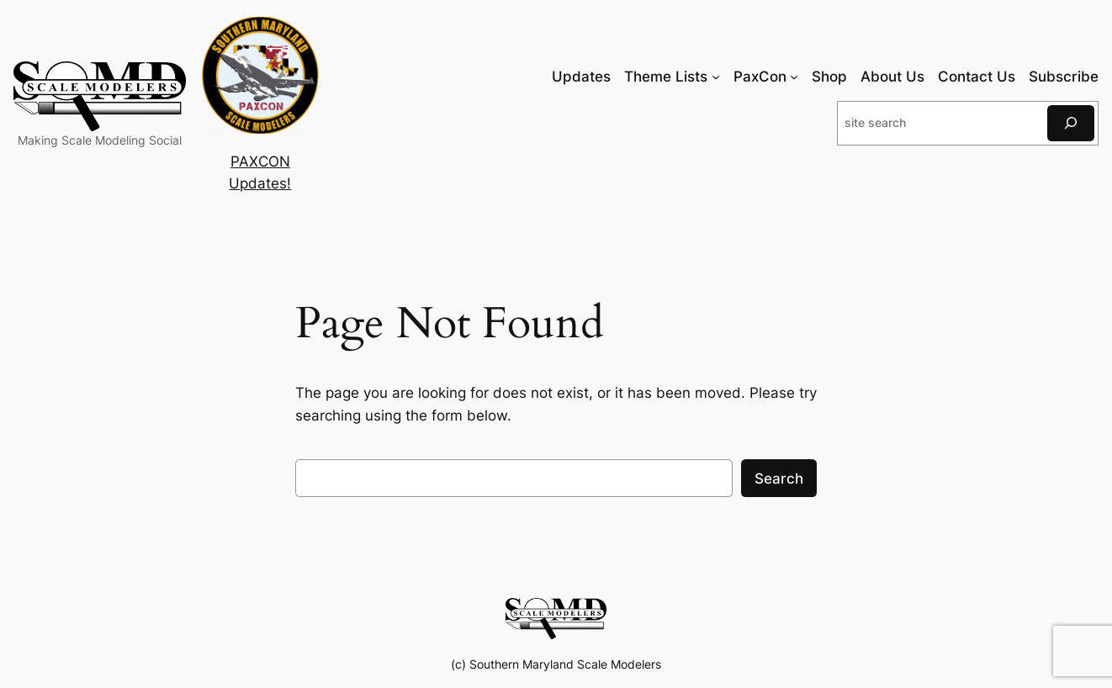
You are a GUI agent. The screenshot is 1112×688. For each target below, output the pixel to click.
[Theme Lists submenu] (716, 76)
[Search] (1070, 123)
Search (779, 478)
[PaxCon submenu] (794, 76)
